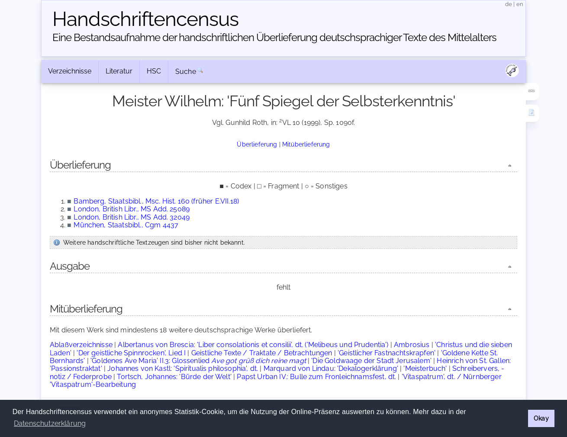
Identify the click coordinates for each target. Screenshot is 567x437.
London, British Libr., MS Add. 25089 (132, 209)
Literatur (119, 71)
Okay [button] (541, 418)
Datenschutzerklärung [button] (50, 423)
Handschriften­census (145, 19)
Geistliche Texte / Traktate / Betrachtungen (261, 353)
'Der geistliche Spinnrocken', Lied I (131, 353)
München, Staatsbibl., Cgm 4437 (126, 225)
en (519, 4)
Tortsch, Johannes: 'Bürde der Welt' (174, 377)
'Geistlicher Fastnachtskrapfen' (386, 353)
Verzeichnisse (69, 71)
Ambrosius (411, 345)
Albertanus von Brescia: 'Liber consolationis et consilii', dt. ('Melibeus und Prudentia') (253, 345)
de (508, 4)
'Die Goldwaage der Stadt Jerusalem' (371, 361)
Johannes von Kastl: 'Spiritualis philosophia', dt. (182, 368)
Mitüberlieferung (306, 144)
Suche (185, 71)
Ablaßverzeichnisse (81, 345)
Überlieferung (257, 144)
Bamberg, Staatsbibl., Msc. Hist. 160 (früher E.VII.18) (156, 201)
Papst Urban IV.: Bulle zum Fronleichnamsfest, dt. (316, 377)
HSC (154, 71)
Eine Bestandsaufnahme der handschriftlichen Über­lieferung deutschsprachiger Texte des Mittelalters (274, 37)
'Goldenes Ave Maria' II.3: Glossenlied (198, 361)
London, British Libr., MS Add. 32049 (132, 217)
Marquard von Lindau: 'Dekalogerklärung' (331, 368)
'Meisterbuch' (425, 368)
